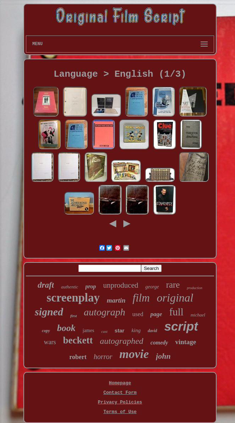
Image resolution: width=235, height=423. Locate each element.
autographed (122, 341)
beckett (78, 340)
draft (46, 285)
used (137, 314)
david (152, 330)
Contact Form (120, 392)
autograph (104, 312)
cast (104, 331)
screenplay (73, 297)
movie (134, 353)
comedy (159, 343)
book (66, 328)
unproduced (120, 285)
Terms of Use (120, 411)
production (194, 288)
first (73, 316)
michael (198, 315)
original (175, 297)
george (152, 286)
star (119, 330)
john (163, 356)
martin (116, 300)
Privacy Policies (120, 402)
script (181, 326)
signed (49, 312)
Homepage (120, 383)
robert (78, 356)
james (88, 330)
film (141, 298)
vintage (185, 342)
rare (173, 284)
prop (90, 286)
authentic (69, 286)
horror (103, 356)
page (156, 314)
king (136, 330)
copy (46, 330)
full (176, 312)
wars (50, 342)
